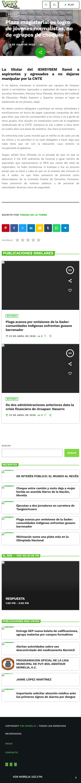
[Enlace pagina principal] (11, 5)
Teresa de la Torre (33, 215)
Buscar (6, 445)
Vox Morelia (28, 726)
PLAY (69, 4)
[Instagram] (11, 764)
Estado (13, 14)
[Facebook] (15, 764)
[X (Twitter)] (6, 764)
